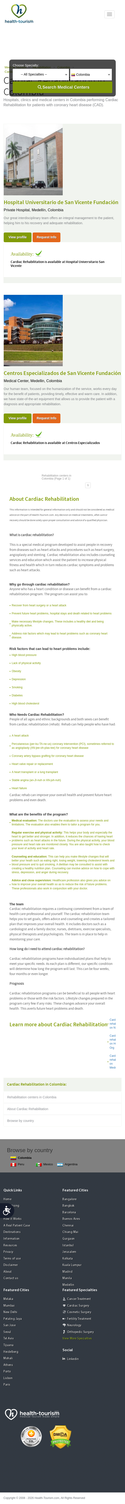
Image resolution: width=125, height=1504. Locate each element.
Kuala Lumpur (71, 1265)
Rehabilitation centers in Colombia (31, 1097)
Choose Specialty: (26, 65)
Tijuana (8, 1345)
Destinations (12, 1232)
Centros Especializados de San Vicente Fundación (62, 373)
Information (11, 1238)
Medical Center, (17, 381)
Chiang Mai (70, 1232)
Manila (67, 1278)
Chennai (68, 1225)
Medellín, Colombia (47, 210)
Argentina (67, 1164)
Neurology (74, 1325)
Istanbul (68, 1245)
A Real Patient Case (16, 1225)
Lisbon (7, 1378)
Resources (10, 1245)
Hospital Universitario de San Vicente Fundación (61, 202)
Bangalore (69, 1199)
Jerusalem (69, 1251)
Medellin (68, 1285)
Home (7, 1199)
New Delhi (10, 1312)
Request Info (46, 237)
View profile (18, 237)
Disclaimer (10, 1265)
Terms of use (12, 1258)
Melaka (8, 1299)
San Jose (9, 1325)
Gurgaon (68, 1238)
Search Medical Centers (65, 87)
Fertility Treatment (79, 1318)
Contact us (10, 1278)
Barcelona (69, 1212)
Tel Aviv (8, 1338)
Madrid (67, 1271)
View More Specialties (77, 1338)
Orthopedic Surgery (80, 1332)
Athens (8, 1365)
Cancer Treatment (79, 1299)
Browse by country (20, 1121)
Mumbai (9, 1305)
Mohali (8, 1358)
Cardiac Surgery (78, 1305)
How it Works (12, 1218)
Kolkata (67, 1258)
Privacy (8, 1251)
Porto (7, 1371)
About (7, 1271)
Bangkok (68, 1205)
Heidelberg (10, 1351)
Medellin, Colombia (46, 381)
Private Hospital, (18, 210)
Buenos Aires (71, 1218)
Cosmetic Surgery (79, 1312)
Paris (6, 1384)
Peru (17, 1164)
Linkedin (70, 1359)
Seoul (7, 1332)
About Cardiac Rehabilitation (27, 1109)
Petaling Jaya (12, 1318)
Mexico (44, 1164)
